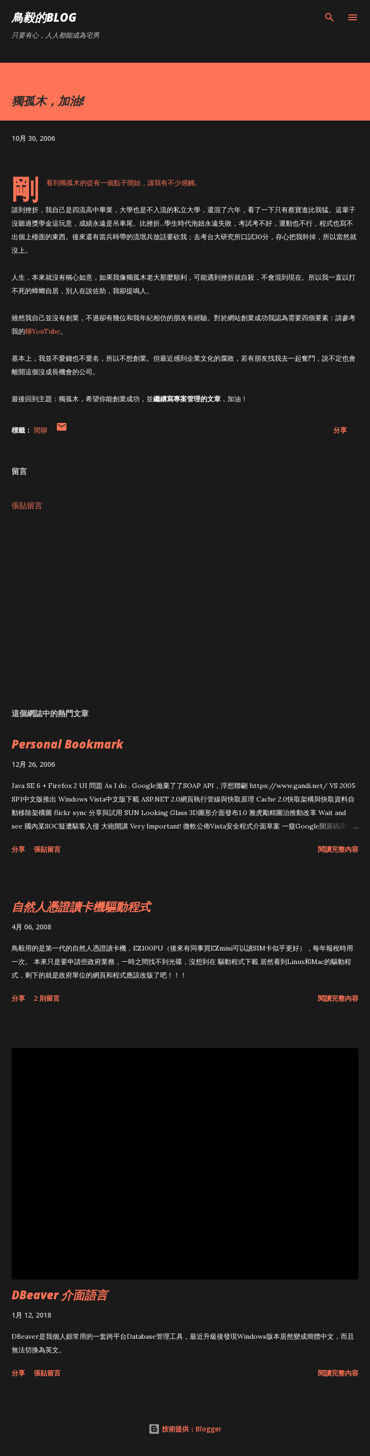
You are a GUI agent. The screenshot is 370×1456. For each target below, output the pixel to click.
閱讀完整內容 (338, 849)
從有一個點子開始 (114, 182)
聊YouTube (42, 331)
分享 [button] (340, 430)
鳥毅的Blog (44, 17)
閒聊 (40, 430)
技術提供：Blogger (185, 1428)
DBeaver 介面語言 (59, 1295)
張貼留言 (27, 505)
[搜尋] (329, 17)
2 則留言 (47, 998)
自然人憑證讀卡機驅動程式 (81, 906)
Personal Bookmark (67, 744)
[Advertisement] (185, 609)
